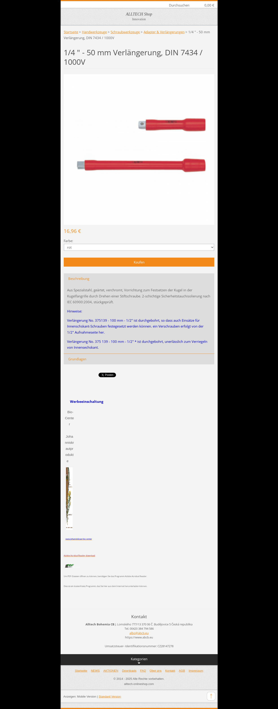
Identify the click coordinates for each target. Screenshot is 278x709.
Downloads (129, 670)
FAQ (143, 670)
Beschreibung (78, 278)
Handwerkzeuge (94, 32)
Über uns (156, 670)
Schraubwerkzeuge (125, 32)
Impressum (196, 670)
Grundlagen (77, 359)
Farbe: (68, 241)
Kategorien (139, 661)
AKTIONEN (110, 670)
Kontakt (170, 670)
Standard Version (110, 696)
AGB (182, 670)
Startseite (71, 32)
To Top (211, 696)
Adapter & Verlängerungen (164, 32)
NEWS (95, 670)
